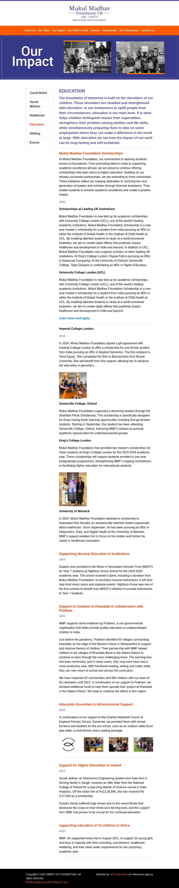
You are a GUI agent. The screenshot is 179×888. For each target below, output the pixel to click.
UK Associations (129, 30)
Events (34, 142)
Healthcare (37, 115)
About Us (30, 30)
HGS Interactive (119, 874)
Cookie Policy (51, 882)
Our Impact (58, 30)
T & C (64, 882)
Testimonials (109, 30)
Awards (95, 30)
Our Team (43, 30)
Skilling (35, 133)
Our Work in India (78, 30)
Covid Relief (38, 92)
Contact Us (148, 30)
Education (37, 124)
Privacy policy (34, 882)
